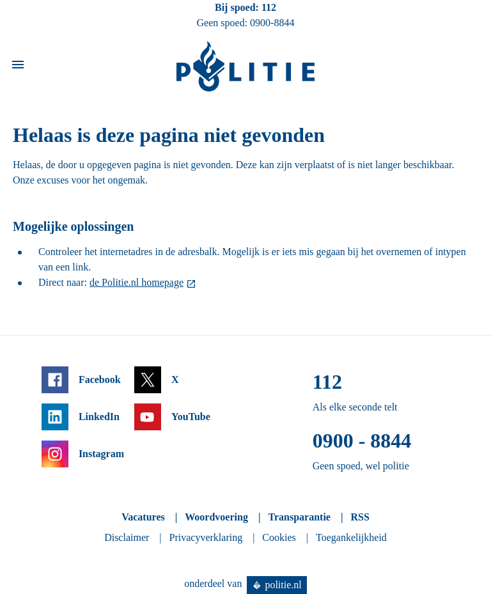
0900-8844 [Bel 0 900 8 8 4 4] (272, 22)
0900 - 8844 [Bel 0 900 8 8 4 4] (362, 440)
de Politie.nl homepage (136, 282)
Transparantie (299, 517)
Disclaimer (126, 537)
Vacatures (143, 517)
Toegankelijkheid (351, 537)
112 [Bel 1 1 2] (268, 7)
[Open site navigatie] (18, 67)
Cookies (278, 537)
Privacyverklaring (206, 537)
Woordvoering (216, 517)
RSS (359, 517)
